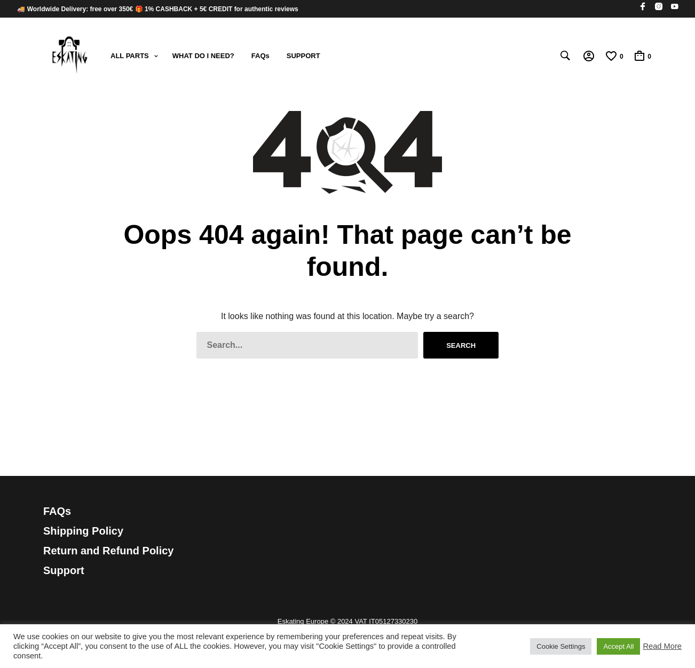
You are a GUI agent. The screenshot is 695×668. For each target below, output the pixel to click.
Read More (662, 646)
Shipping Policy (83, 531)
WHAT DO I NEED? (203, 56)
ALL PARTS (129, 56)
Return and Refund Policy (108, 550)
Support (63, 570)
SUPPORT (303, 56)
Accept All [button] (618, 646)
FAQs (260, 56)
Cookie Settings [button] (560, 646)
